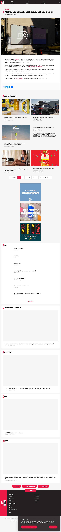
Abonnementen (30, 486)
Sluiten (53, 527)
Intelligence (12, 498)
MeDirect (17, 59)
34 (40, 177)
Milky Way (37, 496)
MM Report (37, 498)
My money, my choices (35, 67)
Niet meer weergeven (29, 527)
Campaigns (37, 494)
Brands (10, 496)
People (10, 505)
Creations (11, 502)
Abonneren (43, 2)
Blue (10, 512)
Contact (31, 490)
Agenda (36, 500)
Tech (10, 511)
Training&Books (13, 509)
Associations (12, 503)
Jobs (17, 486)
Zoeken (27, 2)
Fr (59, 2)
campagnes (19, 78)
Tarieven (44, 486)
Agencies (11, 494)
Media (10, 500)
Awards (11, 507)
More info (30, 301)
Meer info (33, 524)
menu (12, 2)
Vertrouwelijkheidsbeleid (10, 518)
